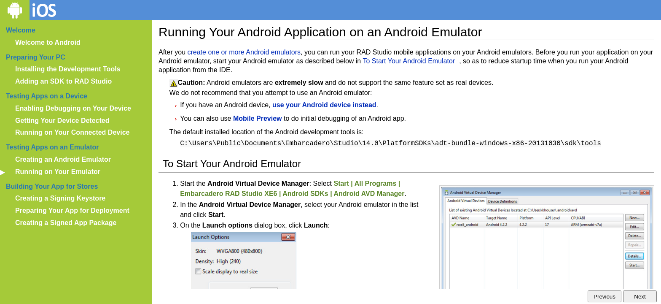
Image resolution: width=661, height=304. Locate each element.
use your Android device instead (324, 105)
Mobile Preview (257, 118)
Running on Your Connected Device (72, 132)
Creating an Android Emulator (63, 159)
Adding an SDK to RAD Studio (63, 81)
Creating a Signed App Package (65, 222)
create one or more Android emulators (244, 52)
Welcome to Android (48, 42)
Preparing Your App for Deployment (72, 210)
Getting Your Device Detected (62, 120)
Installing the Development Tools (68, 69)
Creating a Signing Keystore (60, 198)
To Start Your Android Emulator (409, 61)
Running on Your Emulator (57, 171)
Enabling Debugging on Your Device (73, 108)
